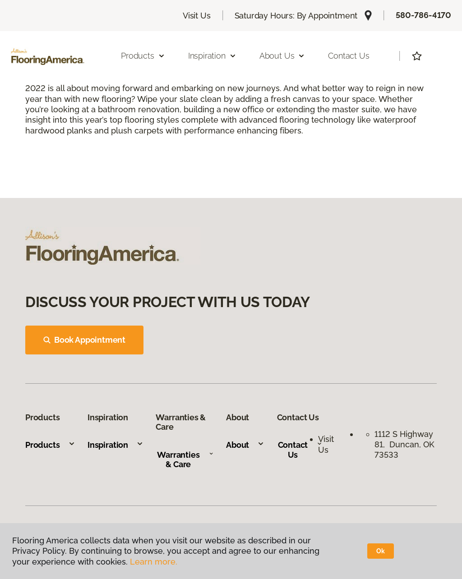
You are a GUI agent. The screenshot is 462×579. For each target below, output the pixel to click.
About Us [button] (282, 55)
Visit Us (197, 15)
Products (50, 445)
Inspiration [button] (212, 55)
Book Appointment (84, 340)
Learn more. (153, 561)
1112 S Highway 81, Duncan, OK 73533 (404, 444)
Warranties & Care (185, 459)
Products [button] (143, 55)
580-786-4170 (423, 15)
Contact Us (348, 55)
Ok (380, 551)
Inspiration (115, 445)
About (245, 445)
